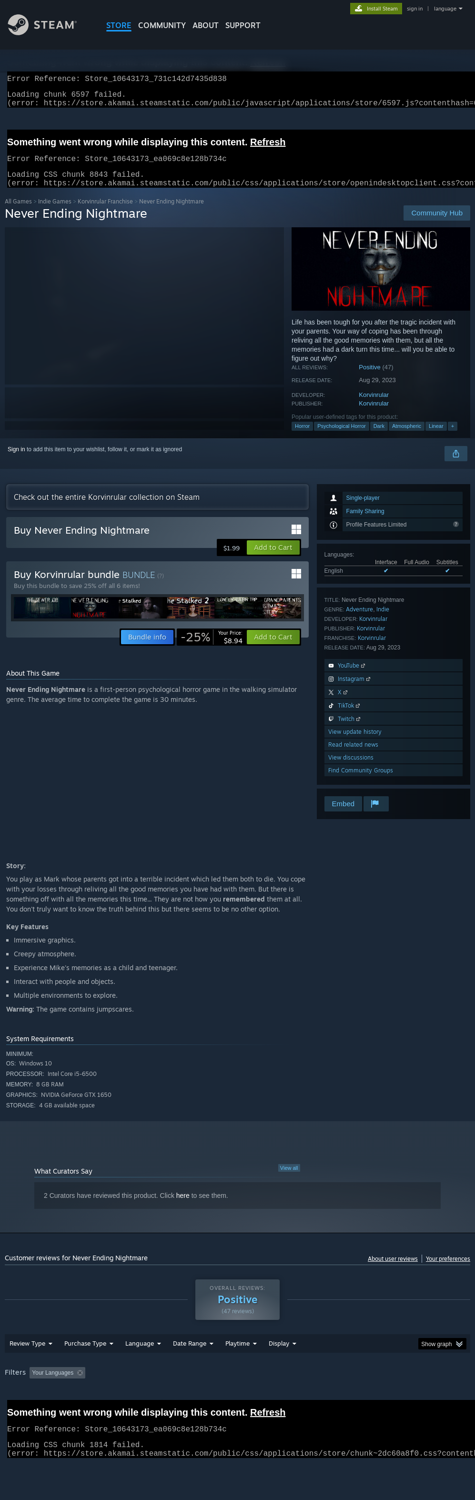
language (445, 8)
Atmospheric (406, 437)
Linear (436, 437)
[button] (273, 559)
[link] (211, 648)
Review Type (27, 1368)
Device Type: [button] (56, 1410)
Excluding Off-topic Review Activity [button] (149, 1397)
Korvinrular (374, 406)
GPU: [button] (14, 1410)
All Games (18, 212)
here (183, 1207)
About (205, 25)
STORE (118, 25)
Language (139, 1368)
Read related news (353, 756)
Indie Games (54, 212)
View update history (355, 743)
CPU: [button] (420, 1397)
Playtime (237, 1368)
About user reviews (393, 1270)
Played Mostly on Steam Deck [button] (291, 1397)
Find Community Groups (360, 781)
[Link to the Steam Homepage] (49, 33)
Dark (379, 437)
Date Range (189, 1368)
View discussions (351, 768)
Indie (382, 620)
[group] (237, 1404)
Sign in (16, 460)
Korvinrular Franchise (105, 212)
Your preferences (448, 1270)
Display (279, 1368)
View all (289, 1179)
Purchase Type (85, 1368)
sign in (415, 8)
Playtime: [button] (222, 1397)
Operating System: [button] (370, 1397)
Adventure (359, 620)
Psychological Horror (341, 437)
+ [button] (452, 437)
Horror (302, 437)
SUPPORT (243, 25)
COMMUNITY (162, 25)
